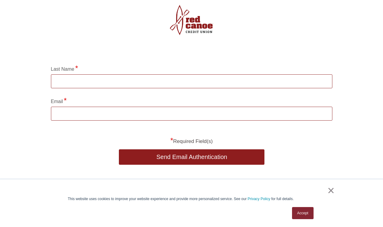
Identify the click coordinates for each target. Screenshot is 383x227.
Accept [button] (302, 213)
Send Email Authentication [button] (191, 157)
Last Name (62, 69)
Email (57, 101)
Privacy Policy (258, 199)
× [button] (331, 190)
